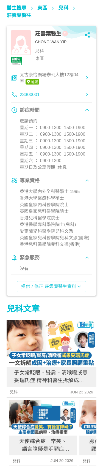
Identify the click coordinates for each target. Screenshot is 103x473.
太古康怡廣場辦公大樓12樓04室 (49, 78)
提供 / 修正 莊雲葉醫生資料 (51, 286)
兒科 (14, 392)
